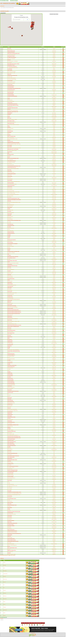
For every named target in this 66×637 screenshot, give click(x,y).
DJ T (54, 62)
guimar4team (54, 503)
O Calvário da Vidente (10, 343)
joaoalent (54, 391)
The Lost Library (10, 489)
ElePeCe (54, 290)
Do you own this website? (16, 19)
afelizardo (54, 357)
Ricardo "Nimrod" (54, 466)
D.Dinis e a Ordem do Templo (11, 193)
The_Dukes (54, 230)
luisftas (54, 128)
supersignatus (54, 66)
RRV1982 (54, 304)
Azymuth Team (54, 189)
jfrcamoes (54, 286)
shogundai (54, 349)
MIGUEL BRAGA (54, 396)
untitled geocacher (54, 106)
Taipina (54, 255)
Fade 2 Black (54, 203)
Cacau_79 (54, 326)
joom (54, 432)
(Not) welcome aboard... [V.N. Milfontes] (13, 61)
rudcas (54, 300)
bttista (54, 305)
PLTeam (54, 440)
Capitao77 (54, 507)
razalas (54, 462)
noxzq (54, 92)
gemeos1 (54, 83)
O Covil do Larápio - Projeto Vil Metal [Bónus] (13, 349)
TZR (54, 58)
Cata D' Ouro (9, 177)
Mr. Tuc (54, 176)
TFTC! (8, 481)
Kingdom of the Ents (10, 277)
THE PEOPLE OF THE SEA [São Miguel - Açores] (14, 494)
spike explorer (54, 516)
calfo (54, 132)
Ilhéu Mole (9, 259)
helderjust (54, 48)
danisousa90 (54, 312)
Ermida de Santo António (11, 212)
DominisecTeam (54, 282)
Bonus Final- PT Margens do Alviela (12, 150)
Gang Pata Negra (54, 242)
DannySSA (54, 418)
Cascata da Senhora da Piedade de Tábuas (13, 168)
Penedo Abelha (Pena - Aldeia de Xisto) (13, 410)
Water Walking (9, 542)
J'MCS (54, 480)
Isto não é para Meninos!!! (11, 269)
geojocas (54, 538)
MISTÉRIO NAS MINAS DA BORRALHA (13, 318)
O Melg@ (54, 388)
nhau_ (54, 111)
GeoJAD (54, 295)
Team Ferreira (54, 287)
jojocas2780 (54, 150)
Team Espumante (54, 362)
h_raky (54, 436)
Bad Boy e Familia (54, 120)
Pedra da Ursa (9, 406)
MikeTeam (4, 576)
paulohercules (54, 61)
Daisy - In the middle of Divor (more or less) (13, 194)
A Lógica (9, 97)
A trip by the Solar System (11, 101)
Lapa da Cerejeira (10, 290)
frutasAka (4, 590)
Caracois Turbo (54, 264)
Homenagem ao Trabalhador (11, 252)
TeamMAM (54, 98)
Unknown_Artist (54, 366)
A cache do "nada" (10, 76)
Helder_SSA (4, 598)
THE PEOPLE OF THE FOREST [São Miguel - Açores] (14, 493)
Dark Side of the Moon (10, 195)
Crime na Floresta (10, 189)
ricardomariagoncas (54, 259)
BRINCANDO (9, 155)
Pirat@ (54, 127)
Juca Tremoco (54, 475)
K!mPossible (54, 70)
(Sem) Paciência (10, 62)
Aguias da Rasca (54, 97)
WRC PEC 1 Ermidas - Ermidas (12, 554)
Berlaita (4, 601)
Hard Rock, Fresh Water (11, 246)
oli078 (54, 88)
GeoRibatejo (54, 145)
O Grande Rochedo (10, 361)
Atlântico (9, 133)
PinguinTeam (54, 119)
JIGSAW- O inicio (10, 273)
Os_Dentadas (54, 308)
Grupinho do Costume (54, 194)
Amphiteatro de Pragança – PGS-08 (12, 119)
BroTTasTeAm (54, 215)
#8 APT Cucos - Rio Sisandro (11, 58)
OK (27, 19)
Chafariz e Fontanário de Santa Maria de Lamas (14, 181)
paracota (54, 54)
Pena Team (54, 410)
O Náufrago (9, 369)
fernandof (54, 75)
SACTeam (54, 444)
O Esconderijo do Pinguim (11, 356)
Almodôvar (54, 212)
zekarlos (54, 309)
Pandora (9, 396)
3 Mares (54, 216)
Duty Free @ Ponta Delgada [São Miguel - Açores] (14, 202)
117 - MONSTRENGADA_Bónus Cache (13, 67)
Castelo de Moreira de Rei (11, 172)
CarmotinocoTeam (54, 502)
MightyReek (54, 554)
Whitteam (4, 615)
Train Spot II (9, 506)
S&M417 (54, 79)
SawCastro (54, 450)
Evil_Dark (54, 374)
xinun (54, 401)
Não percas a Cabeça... (11, 331)
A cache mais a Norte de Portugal (12, 79)
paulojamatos (54, 260)
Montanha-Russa (10, 322)
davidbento (54, 142)
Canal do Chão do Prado (11, 164)
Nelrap (54, 419)
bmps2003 (54, 321)
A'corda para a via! (10, 106)
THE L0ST (54, 136)
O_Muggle (54, 269)
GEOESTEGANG (54, 149)
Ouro (8, 393)
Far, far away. (9, 221)
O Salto (8, 370)
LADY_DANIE (54, 533)
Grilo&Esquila (54, 511)
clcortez (54, 101)
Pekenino (54, 261)
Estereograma (9, 217)
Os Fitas (54, 211)
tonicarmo (54, 168)
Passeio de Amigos (10, 405)
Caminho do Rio (10, 163)
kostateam (54, 110)
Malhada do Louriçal (10, 303)
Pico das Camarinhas (10, 419)
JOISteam (54, 387)
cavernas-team (54, 198)
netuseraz (54, 158)
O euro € (9, 357)
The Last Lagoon (10, 488)
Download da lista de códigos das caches (7, 555)
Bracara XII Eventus (54, 151)
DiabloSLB (54, 283)
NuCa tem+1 (54, 340)
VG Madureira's (9, 528)
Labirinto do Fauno (10, 281)
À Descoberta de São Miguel (11, 83)
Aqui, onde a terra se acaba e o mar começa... (13, 124)
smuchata (54, 155)
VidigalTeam (54, 57)
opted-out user (5, 579)
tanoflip (54, 154)
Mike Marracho (54, 325)
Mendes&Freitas (54, 409)
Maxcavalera (54, 331)
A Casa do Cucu (10, 49)
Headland (9, 247)
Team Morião (54, 173)
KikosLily (54, 133)
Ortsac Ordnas (54, 369)
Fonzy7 (54, 256)
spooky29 (54, 463)
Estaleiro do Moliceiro (10, 216)
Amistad (9, 115)
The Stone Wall (9, 497)
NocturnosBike (54, 76)
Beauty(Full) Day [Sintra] (11, 137)
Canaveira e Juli (54, 217)
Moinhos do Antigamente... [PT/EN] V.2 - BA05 (13, 321)
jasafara (4, 612)
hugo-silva (54, 400)
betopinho (54, 299)
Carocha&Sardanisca (54, 449)
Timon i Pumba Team (54, 185)
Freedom (9, 229)
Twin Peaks (9, 510)
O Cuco (8, 352)
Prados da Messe (10, 432)
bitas (3, 587)
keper (54, 49)
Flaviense (54, 102)
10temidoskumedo (54, 208)
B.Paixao (54, 80)
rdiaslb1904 (54, 252)
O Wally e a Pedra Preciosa (11, 387)
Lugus (54, 339)
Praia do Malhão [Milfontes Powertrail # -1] (13, 435)
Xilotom (54, 529)
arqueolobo (54, 303)
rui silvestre (54, 348)
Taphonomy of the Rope (11, 475)
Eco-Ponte (9, 203)
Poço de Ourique (10, 423)
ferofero (54, 167)
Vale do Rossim (9, 519)
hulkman (4, 604)
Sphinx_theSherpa (54, 164)
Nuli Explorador (54, 89)
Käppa (13, 3)
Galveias (54, 186)
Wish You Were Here (10, 551)
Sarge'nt (54, 520)
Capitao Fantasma (54, 177)
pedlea (54, 317)
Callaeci (54, 542)
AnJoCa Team (54, 114)
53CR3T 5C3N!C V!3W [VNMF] (11, 71)
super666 (54, 238)
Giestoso (9, 238)
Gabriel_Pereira (54, 347)
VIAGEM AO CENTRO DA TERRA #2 (12, 532)
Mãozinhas (54, 334)
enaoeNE (54, 53)
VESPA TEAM (54, 273)
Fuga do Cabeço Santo (10, 230)
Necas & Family (54, 246)
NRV (54, 172)
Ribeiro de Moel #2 (10, 449)
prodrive (4, 562)
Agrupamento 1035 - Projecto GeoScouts (13, 110)
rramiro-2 (54, 371)
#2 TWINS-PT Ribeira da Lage (11, 54)
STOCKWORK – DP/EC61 (11, 467)
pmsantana (54, 383)
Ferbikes (54, 84)
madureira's (54, 163)
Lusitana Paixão (54, 115)
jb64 (54, 415)
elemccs (54, 361)
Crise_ (54, 93)
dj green (54, 239)
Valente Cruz (54, 190)
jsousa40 (54, 265)
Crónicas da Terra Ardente (11, 190)
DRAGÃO (54, 274)
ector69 (54, 422)
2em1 (54, 453)
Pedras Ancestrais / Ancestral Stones (12, 409)
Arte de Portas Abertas (10, 128)
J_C (54, 181)
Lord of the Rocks (54, 467)
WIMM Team (54, 550)
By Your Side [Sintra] (10, 159)
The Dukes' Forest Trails (11, 484)
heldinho (54, 225)
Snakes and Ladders (10, 462)
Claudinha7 (54, 489)
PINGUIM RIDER (54, 356)
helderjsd (54, 141)
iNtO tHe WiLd (9, 268)
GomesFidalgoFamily (54, 384)
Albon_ (54, 393)
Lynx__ (54, 67)
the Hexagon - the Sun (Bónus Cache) (12, 485)
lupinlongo (54, 207)
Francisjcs (54, 123)
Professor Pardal (54, 524)
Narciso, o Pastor (10, 334)
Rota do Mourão (10, 454)
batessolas (54, 278)
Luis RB (54, 224)
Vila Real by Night (10, 537)
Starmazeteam (54, 515)
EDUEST (54, 105)
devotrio (54, 427)
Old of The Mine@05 (10, 388)
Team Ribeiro (54, 124)
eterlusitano (54, 318)
